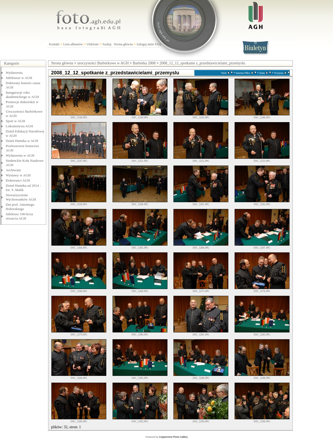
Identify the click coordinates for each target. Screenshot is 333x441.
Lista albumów (73, 44)
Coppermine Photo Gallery (173, 437)
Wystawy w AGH (18, 175)
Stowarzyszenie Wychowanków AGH (21, 197)
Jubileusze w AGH (19, 78)
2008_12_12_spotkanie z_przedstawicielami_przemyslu (202, 63)
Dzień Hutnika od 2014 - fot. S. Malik (23, 187)
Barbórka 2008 (144, 63)
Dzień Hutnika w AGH (22, 141)
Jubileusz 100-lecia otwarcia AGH (19, 216)
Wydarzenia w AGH (20, 155)
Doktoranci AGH (18, 180)
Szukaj (106, 44)
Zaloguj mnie (145, 44)
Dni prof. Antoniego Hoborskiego (20, 206)
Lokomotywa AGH (19, 126)
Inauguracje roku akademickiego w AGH (22, 94)
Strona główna (123, 44)
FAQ (158, 44)
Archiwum (13, 170)
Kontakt (54, 44)
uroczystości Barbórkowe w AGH (103, 63)
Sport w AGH (15, 121)
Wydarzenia (14, 73)
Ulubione (92, 44)
